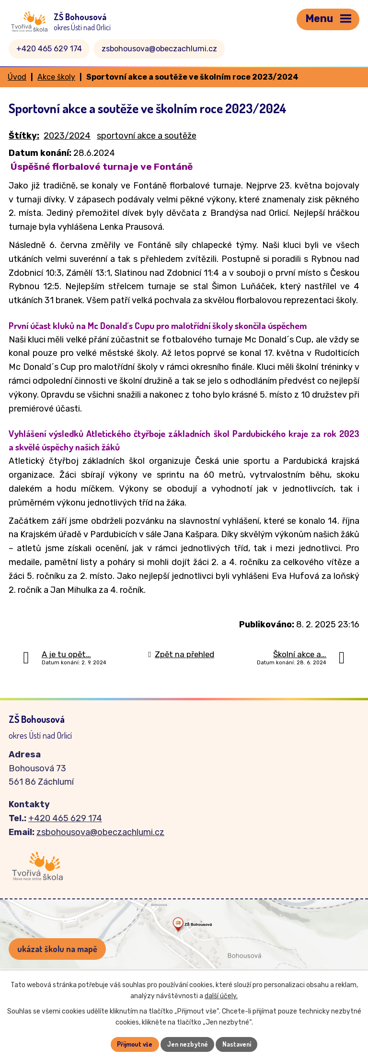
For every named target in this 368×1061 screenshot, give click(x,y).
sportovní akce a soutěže (146, 135)
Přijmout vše (133, 1044)
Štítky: (24, 135)
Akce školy (56, 77)
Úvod (17, 77)
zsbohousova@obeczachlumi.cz (159, 48)
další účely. (221, 995)
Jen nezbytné (187, 1044)
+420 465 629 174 (49, 48)
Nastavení (239, 1044)
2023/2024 (67, 135)
